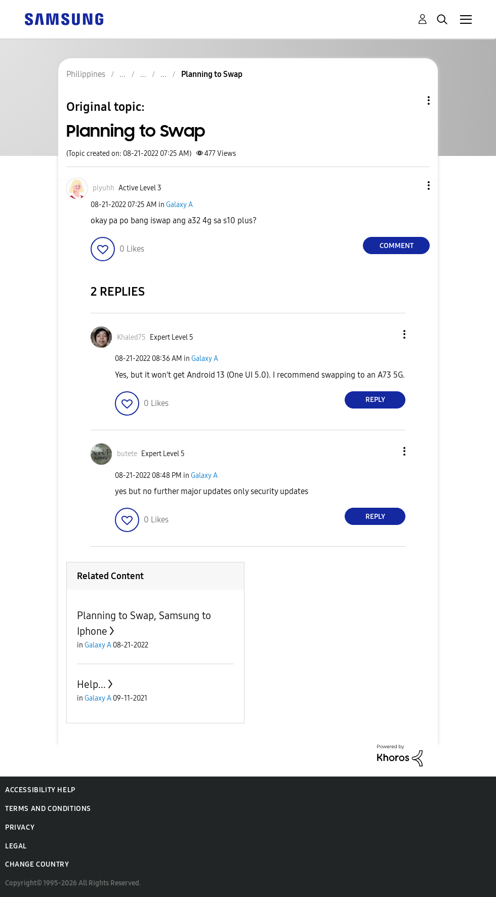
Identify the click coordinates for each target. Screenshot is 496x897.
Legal (16, 846)
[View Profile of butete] (127, 454)
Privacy (19, 827)
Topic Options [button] (411, 100)
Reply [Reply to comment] (375, 399)
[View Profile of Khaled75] (131, 337)
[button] (412, 185)
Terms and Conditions (48, 808)
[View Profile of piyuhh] (103, 188)
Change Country (37, 864)
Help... (91, 684)
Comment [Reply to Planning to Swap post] (397, 245)
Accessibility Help (40, 790)
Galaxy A (179, 204)
